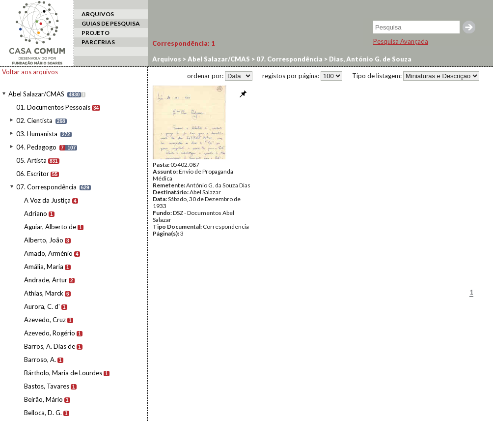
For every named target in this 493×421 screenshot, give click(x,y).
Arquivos (166, 59)
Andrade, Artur (45, 280)
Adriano (35, 213)
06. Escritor (32, 174)
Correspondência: (183, 43)
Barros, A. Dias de (49, 346)
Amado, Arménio (48, 253)
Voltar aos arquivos (30, 72)
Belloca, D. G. (43, 413)
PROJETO (96, 32)
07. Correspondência (46, 187)
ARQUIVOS (98, 14)
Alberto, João (43, 240)
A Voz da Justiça (47, 200)
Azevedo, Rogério (49, 333)
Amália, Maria (43, 267)
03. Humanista (36, 134)
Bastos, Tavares (46, 386)
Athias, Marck (43, 293)
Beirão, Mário (43, 399)
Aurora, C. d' (42, 306)
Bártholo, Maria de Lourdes (63, 373)
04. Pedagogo (36, 147)
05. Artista (31, 160)
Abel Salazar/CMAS (36, 94)
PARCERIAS (98, 42)
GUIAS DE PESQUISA (111, 23)
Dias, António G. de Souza (369, 59)
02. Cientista (34, 120)
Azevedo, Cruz (45, 320)
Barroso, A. (40, 359)
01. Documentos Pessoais (53, 107)
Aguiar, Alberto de (50, 227)
